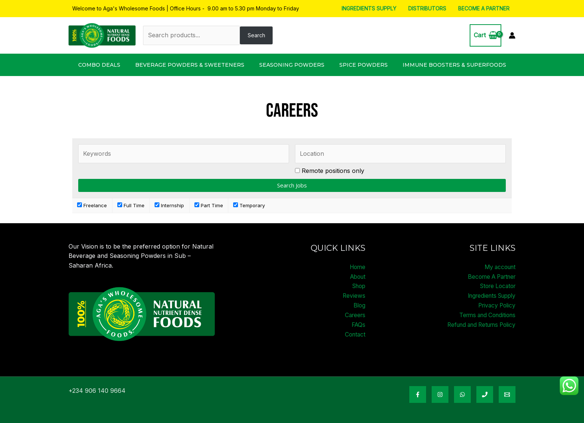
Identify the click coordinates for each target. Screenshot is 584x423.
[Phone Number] (484, 394)
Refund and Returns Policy (477, 324)
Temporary (249, 205)
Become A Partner (484, 8)
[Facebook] (417, 394)
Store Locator (495, 286)
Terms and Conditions (484, 314)
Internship (169, 205)
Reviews (353, 295)
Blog (359, 305)
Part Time (208, 205)
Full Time (131, 205)
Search (256, 35)
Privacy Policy (495, 305)
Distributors (429, 8)
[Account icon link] (512, 35)
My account (498, 267)
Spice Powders (363, 64)
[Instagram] (440, 394)
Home (356, 267)
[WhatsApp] (462, 394)
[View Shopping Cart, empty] (485, 35)
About (356, 276)
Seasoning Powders (291, 64)
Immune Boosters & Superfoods (454, 64)
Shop (357, 286)
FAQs (357, 324)
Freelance (92, 205)
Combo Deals (99, 64)
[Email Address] (507, 394)
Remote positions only (333, 170)
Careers (354, 314)
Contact (354, 333)
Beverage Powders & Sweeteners (189, 64)
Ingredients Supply (372, 8)
